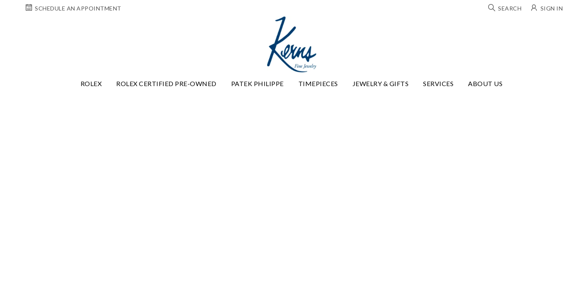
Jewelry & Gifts (381, 83)
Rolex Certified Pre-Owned (166, 83)
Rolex (91, 83)
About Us (485, 83)
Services (438, 83)
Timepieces (318, 83)
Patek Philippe (257, 83)
